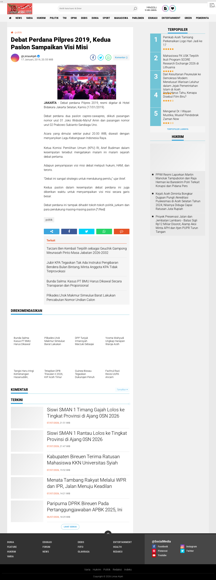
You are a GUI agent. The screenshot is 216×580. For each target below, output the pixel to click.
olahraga (83, 551)
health (117, 546)
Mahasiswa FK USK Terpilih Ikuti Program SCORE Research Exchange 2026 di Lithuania (181, 61)
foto (80, 546)
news (19, 17)
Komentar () (121, 57)
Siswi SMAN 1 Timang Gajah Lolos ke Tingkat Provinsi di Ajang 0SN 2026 (86, 413)
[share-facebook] (93, 57)
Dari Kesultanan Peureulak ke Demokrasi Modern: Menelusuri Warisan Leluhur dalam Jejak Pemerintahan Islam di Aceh (182, 82)
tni (65, 17)
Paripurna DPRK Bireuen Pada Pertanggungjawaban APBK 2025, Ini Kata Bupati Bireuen (84, 510)
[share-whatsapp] (108, 57)
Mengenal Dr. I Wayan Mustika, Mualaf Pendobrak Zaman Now (181, 115)
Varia (87, 569)
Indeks (128, 569)
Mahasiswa (121, 17)
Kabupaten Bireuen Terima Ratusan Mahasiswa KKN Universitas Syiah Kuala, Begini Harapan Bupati (83, 463)
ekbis (84, 17)
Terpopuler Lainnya (177, 129)
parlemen (138, 17)
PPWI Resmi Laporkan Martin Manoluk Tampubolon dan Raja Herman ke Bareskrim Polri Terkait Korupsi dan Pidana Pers (177, 180)
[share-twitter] (101, 57)
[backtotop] (108, 534)
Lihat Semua (70, 527)
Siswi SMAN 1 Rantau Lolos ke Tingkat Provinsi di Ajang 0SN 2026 (87, 436)
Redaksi (117, 569)
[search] (98, 8)
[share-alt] (51, 231)
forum (46, 546)
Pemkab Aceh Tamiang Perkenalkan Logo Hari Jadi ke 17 (182, 41)
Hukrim (97, 569)
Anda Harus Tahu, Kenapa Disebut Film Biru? (180, 94)
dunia (95, 17)
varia (29, 17)
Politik (106, 569)
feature (12, 546)
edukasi (153, 17)
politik (54, 17)
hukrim (41, 17)
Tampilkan (122, 389)
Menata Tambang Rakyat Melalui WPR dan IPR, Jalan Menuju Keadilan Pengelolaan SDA (86, 486)
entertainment (171, 17)
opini (74, 17)
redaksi (117, 551)
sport (106, 17)
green (188, 17)
